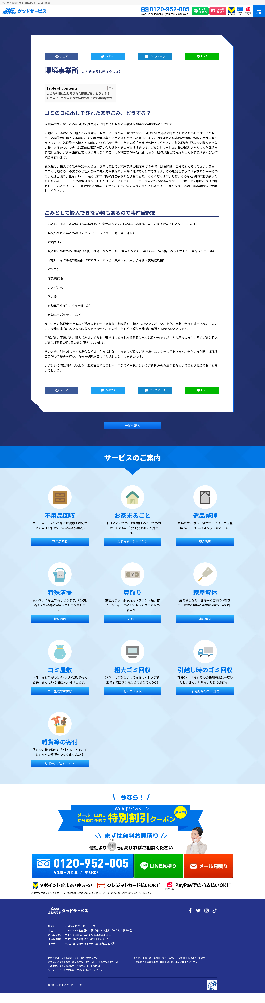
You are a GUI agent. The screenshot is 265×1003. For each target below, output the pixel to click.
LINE (204, 56)
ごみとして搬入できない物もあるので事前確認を (81, 98)
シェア (64, 56)
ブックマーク (157, 56)
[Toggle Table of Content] (109, 88)
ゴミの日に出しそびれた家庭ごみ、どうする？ (80, 93)
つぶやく (110, 56)
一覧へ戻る (132, 425)
